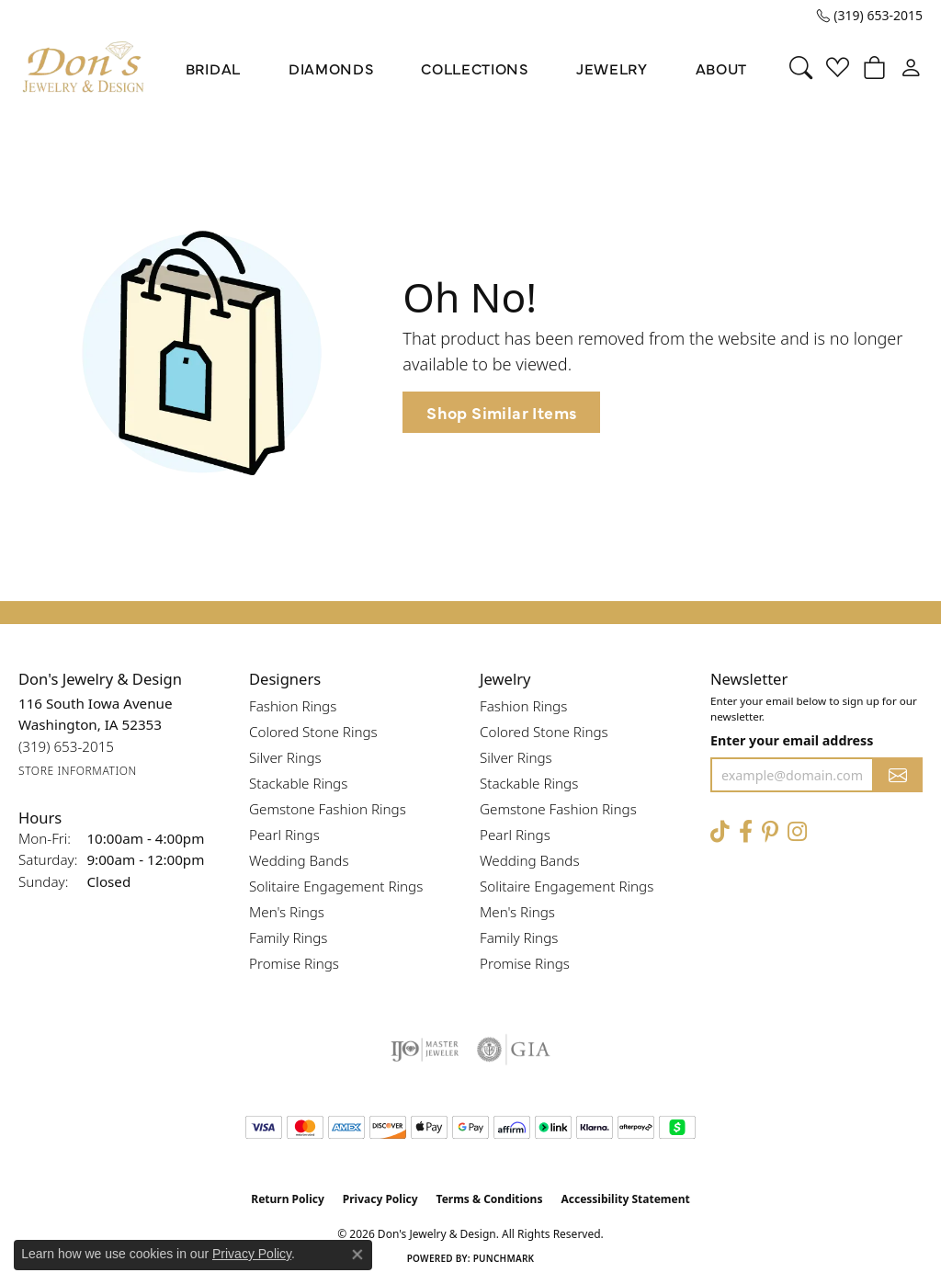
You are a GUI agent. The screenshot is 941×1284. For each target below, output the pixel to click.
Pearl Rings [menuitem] (284, 834)
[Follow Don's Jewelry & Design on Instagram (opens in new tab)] (797, 831)
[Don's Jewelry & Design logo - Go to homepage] (83, 67)
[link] (870, 15)
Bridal (213, 68)
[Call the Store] (66, 746)
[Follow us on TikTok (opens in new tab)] (720, 831)
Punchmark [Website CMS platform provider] (504, 1258)
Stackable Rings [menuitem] (298, 783)
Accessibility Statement (625, 1199)
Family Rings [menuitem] (288, 937)
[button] (800, 68)
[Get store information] (77, 771)
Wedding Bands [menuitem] (299, 860)
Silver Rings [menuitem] (285, 757)
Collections (474, 68)
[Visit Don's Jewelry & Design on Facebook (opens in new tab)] (746, 831)
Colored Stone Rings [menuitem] (313, 731)
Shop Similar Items (501, 412)
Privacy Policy (380, 1199)
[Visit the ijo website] (425, 1050)
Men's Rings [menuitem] (286, 912)
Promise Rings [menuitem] (294, 963)
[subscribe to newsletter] (898, 775)
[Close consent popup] (357, 1254)
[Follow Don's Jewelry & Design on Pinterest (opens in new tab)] (770, 831)
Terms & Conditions (489, 1199)
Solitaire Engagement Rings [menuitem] (336, 886)
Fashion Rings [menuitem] (292, 706)
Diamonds (331, 68)
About (721, 68)
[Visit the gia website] (513, 1050)
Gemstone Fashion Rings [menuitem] (327, 809)
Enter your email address (791, 740)
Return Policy (287, 1199)
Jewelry (612, 68)
